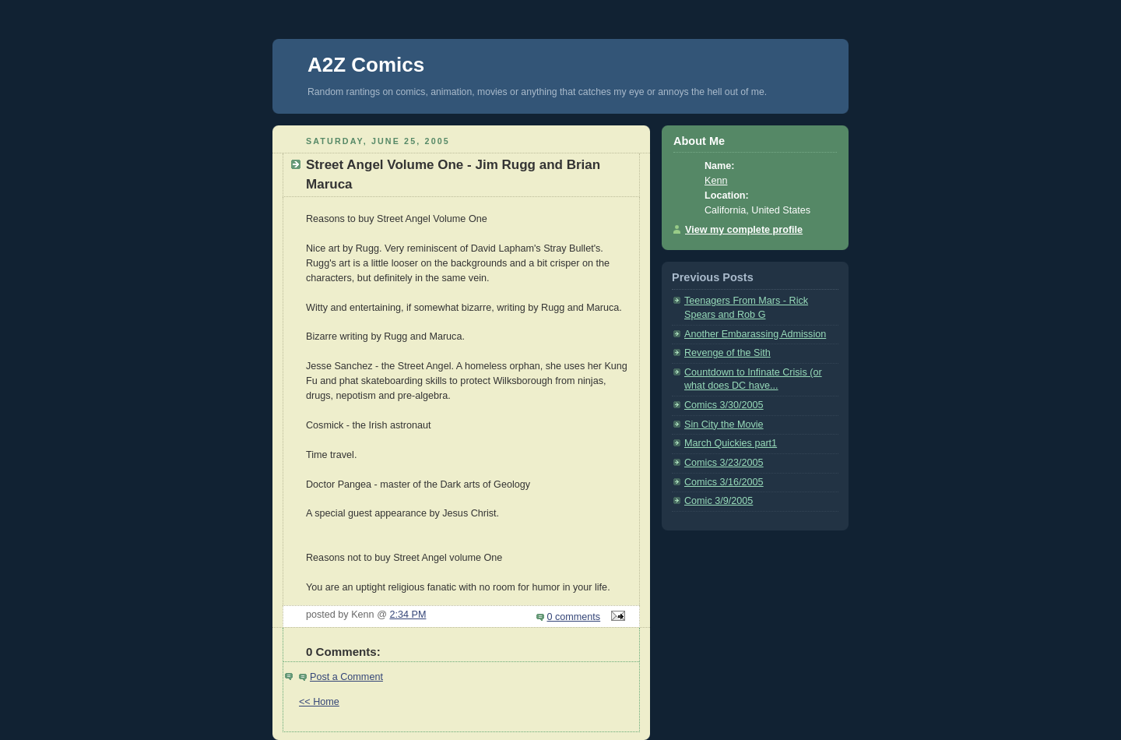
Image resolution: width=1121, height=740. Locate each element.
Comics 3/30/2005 (724, 405)
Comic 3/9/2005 (718, 500)
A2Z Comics (365, 64)
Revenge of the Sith (727, 352)
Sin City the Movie (724, 424)
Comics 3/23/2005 (724, 462)
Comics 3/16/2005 (724, 482)
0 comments (574, 616)
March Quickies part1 (730, 443)
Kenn (716, 180)
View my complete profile (744, 229)
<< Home (319, 701)
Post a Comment (346, 676)
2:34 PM (407, 614)
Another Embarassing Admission (755, 334)
